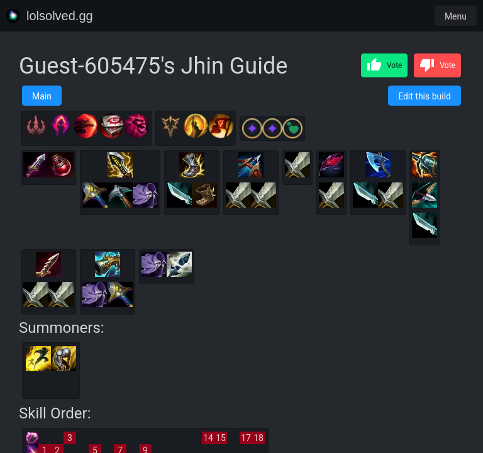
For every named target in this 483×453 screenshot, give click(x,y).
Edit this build (424, 96)
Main (42, 96)
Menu (456, 16)
